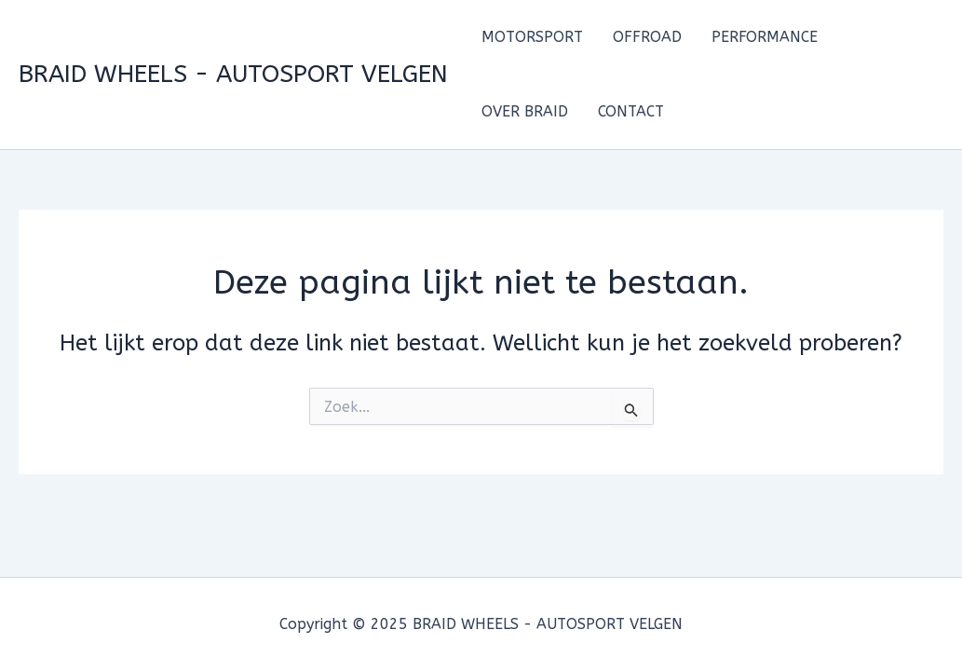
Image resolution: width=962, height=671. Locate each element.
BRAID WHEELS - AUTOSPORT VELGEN (233, 74)
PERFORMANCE (764, 37)
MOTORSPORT (532, 37)
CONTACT (631, 111)
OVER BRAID (524, 111)
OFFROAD (647, 37)
